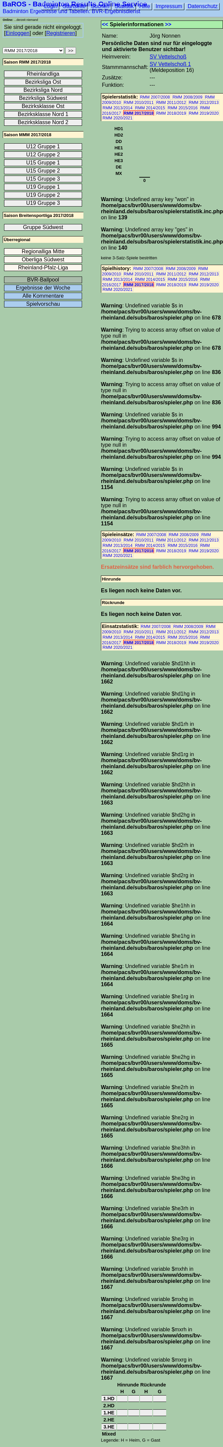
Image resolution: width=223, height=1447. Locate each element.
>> (168, 24)
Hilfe (144, 6)
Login (50, 6)
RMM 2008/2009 (187, 97)
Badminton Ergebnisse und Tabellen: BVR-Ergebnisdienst (71, 11)
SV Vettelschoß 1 (170, 64)
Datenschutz (203, 6)
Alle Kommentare (43, 296)
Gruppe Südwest (43, 227)
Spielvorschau (43, 304)
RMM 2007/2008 (155, 97)
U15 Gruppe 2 (43, 171)
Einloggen (17, 33)
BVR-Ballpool (43, 280)
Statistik (124, 6)
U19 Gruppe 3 (43, 203)
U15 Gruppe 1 (43, 162)
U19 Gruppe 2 (43, 195)
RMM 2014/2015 (150, 108)
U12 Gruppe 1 (43, 146)
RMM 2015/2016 (182, 108)
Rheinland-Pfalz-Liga (43, 267)
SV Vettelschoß (168, 57)
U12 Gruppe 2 (43, 154)
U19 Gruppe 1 (43, 187)
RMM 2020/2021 (118, 118)
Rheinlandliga (43, 74)
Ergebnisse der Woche (43, 288)
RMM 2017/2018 (139, 113)
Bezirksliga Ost (43, 82)
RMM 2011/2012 (171, 102)
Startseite (74, 6)
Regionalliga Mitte (43, 251)
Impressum (168, 6)
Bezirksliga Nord (43, 90)
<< (105, 24)
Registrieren (60, 33)
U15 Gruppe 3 (43, 179)
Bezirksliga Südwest (43, 98)
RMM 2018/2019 (171, 113)
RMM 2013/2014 (118, 108)
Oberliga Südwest (43, 259)
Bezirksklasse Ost (43, 106)
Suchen (100, 6)
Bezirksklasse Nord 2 (43, 122)
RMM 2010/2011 (139, 102)
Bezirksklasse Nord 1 (43, 114)
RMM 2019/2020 (204, 113)
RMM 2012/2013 (204, 102)
